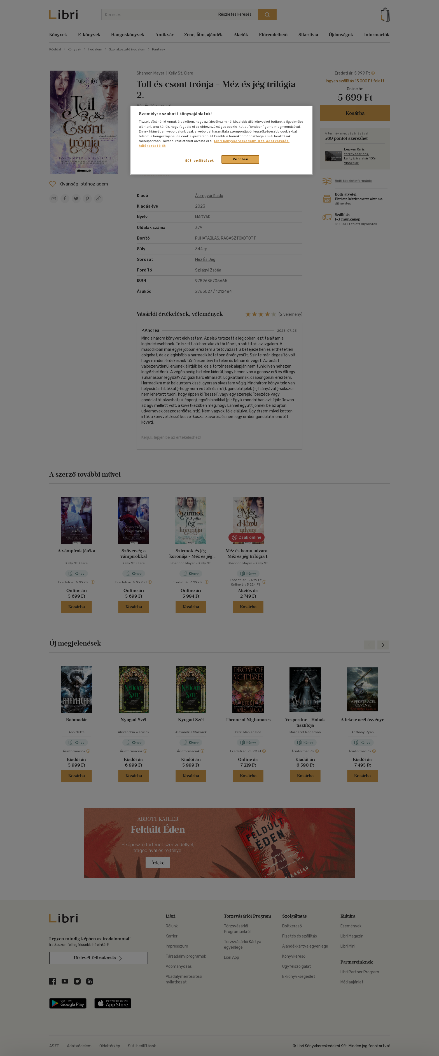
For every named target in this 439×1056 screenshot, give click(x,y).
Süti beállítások (199, 161)
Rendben (240, 159)
